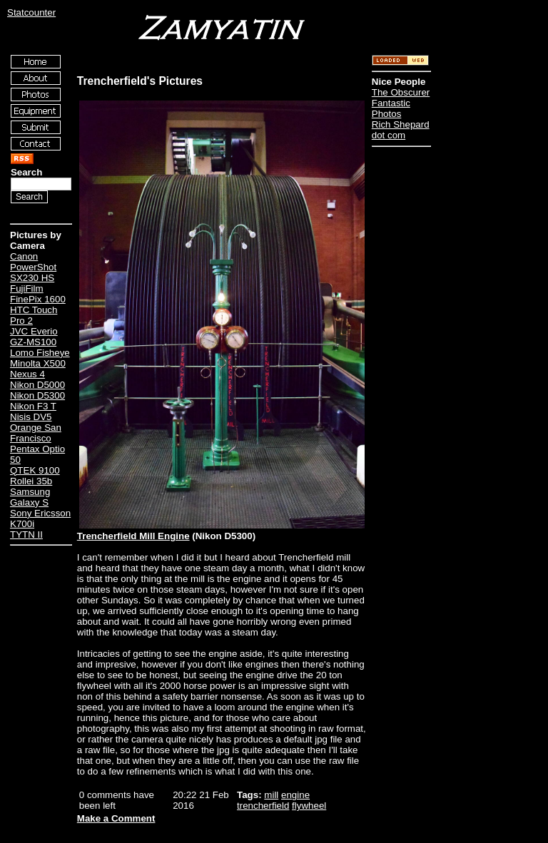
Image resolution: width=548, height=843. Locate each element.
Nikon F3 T (33, 406)
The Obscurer (401, 92)
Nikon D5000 (37, 384)
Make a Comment (116, 818)
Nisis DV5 (31, 417)
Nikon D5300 (37, 395)
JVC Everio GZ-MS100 (34, 336)
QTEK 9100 (35, 470)
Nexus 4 (27, 374)
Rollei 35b (31, 481)
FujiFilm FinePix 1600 (38, 294)
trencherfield (263, 805)
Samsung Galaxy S (30, 497)
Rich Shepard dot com (401, 129)
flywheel (309, 805)
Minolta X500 (38, 363)
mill (271, 795)
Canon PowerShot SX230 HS (33, 267)
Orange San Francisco (35, 433)
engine (295, 795)
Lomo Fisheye (40, 352)
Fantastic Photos (391, 108)
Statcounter (31, 12)
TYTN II (26, 534)
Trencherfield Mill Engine (133, 536)
